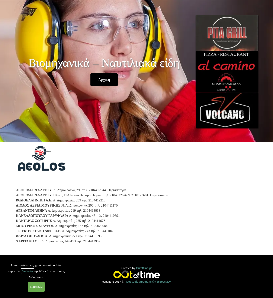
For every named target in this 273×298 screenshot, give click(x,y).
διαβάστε (27, 271)
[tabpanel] (104, 215)
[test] (104, 79)
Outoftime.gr (144, 268)
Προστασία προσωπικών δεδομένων (148, 281)
